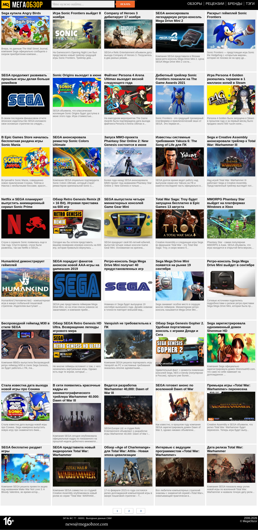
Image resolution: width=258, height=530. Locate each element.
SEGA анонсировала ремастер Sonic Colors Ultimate (71, 141)
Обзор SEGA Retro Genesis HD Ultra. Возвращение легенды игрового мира (77, 327)
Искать (125, 4)
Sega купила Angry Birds (21, 13)
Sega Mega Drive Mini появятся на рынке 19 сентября (173, 265)
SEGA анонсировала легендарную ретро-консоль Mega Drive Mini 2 (179, 17)
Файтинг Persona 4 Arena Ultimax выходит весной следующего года (124, 79)
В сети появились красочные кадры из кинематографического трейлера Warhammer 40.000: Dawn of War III (76, 392)
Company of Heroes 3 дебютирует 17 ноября (122, 15)
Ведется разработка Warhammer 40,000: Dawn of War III (126, 389)
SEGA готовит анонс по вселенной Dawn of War (174, 387)
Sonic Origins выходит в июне (77, 75)
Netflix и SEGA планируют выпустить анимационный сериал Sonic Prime (22, 203)
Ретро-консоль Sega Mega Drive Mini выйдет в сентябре (230, 263)
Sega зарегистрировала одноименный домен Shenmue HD (226, 327)
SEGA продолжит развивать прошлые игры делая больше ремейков (25, 79)
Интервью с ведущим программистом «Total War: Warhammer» (178, 451)
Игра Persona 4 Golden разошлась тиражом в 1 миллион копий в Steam (226, 79)
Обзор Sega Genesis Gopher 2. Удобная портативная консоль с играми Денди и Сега (180, 328)
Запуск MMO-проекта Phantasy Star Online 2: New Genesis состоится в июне (126, 141)
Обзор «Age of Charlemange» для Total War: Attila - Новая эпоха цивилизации (127, 451)
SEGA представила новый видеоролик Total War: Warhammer (74, 451)
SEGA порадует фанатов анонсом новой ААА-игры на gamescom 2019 (76, 265)
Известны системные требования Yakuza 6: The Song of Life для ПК (176, 141)
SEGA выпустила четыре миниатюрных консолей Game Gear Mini (124, 203)
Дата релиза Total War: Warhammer (225, 449)
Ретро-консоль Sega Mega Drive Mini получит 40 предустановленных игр (125, 265)
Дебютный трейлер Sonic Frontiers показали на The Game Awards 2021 (176, 79)
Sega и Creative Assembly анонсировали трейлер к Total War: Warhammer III (231, 141)
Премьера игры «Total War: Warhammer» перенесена (228, 387)
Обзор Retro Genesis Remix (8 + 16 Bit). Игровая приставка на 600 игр (76, 203)
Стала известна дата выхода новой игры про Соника (24, 387)
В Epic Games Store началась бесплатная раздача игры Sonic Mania (24, 141)
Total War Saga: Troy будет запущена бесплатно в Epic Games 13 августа (178, 203)
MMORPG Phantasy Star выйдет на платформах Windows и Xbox (226, 203)
